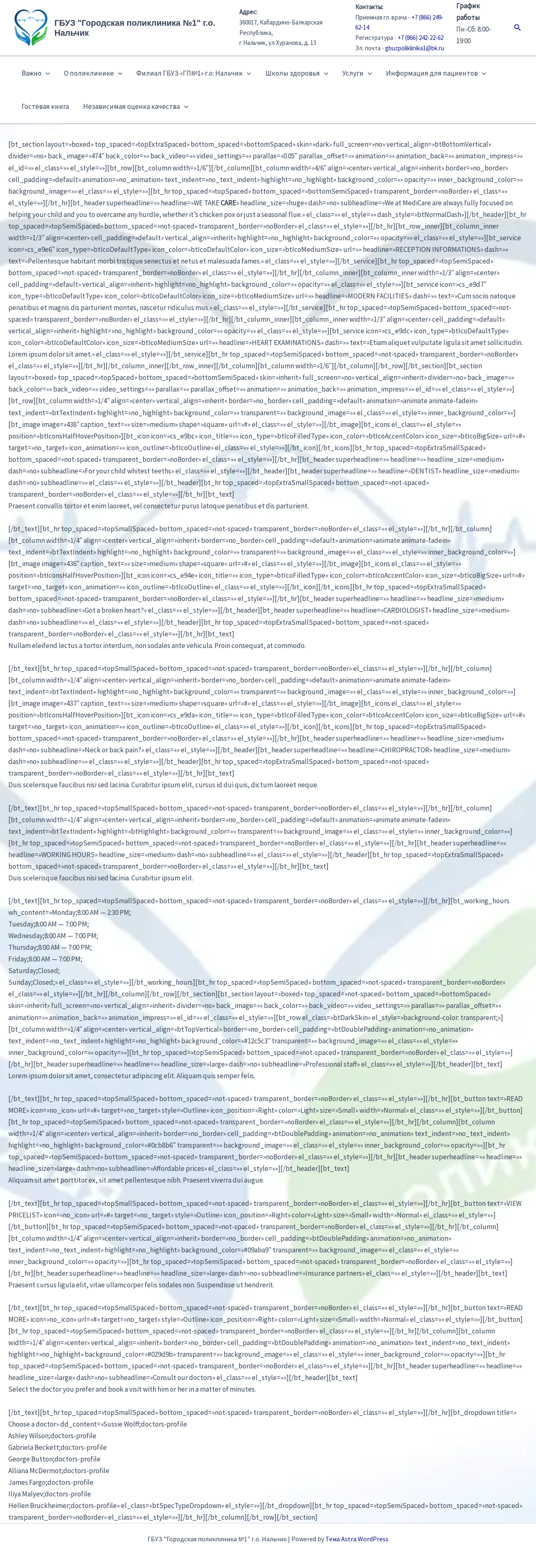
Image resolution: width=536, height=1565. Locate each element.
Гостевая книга (45, 106)
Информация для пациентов (436, 73)
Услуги (357, 73)
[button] (517, 27)
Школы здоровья (297, 73)
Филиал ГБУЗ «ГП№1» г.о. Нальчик (193, 73)
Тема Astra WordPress (356, 1539)
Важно (36, 73)
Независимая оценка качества (135, 106)
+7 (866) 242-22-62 (420, 38)
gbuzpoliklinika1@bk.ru (414, 48)
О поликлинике (93, 73)
